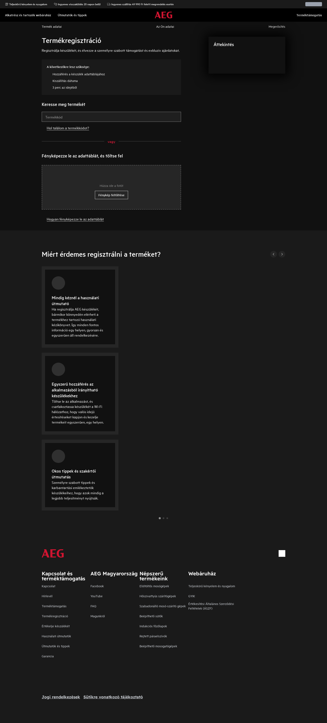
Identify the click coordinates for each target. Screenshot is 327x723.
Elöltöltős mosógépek (154, 586)
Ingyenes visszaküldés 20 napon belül (77, 4)
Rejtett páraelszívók (153, 636)
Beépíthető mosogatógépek (158, 646)
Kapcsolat (48, 586)
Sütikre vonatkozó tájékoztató (113, 696)
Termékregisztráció (55, 616)
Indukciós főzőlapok (153, 626)
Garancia (48, 656)
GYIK (191, 596)
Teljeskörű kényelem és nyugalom (26, 4)
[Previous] (273, 254)
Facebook (97, 586)
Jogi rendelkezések (61, 696)
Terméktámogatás (54, 606)
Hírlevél (47, 596)
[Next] (282, 254)
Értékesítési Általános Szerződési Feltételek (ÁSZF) (211, 606)
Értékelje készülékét (56, 626)
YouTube (97, 596)
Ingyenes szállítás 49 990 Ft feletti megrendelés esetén (140, 4)
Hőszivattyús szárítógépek (158, 596)
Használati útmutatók (56, 636)
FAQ (93, 606)
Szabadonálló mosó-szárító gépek (163, 606)
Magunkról (98, 616)
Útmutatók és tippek (56, 646)
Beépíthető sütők (151, 616)
